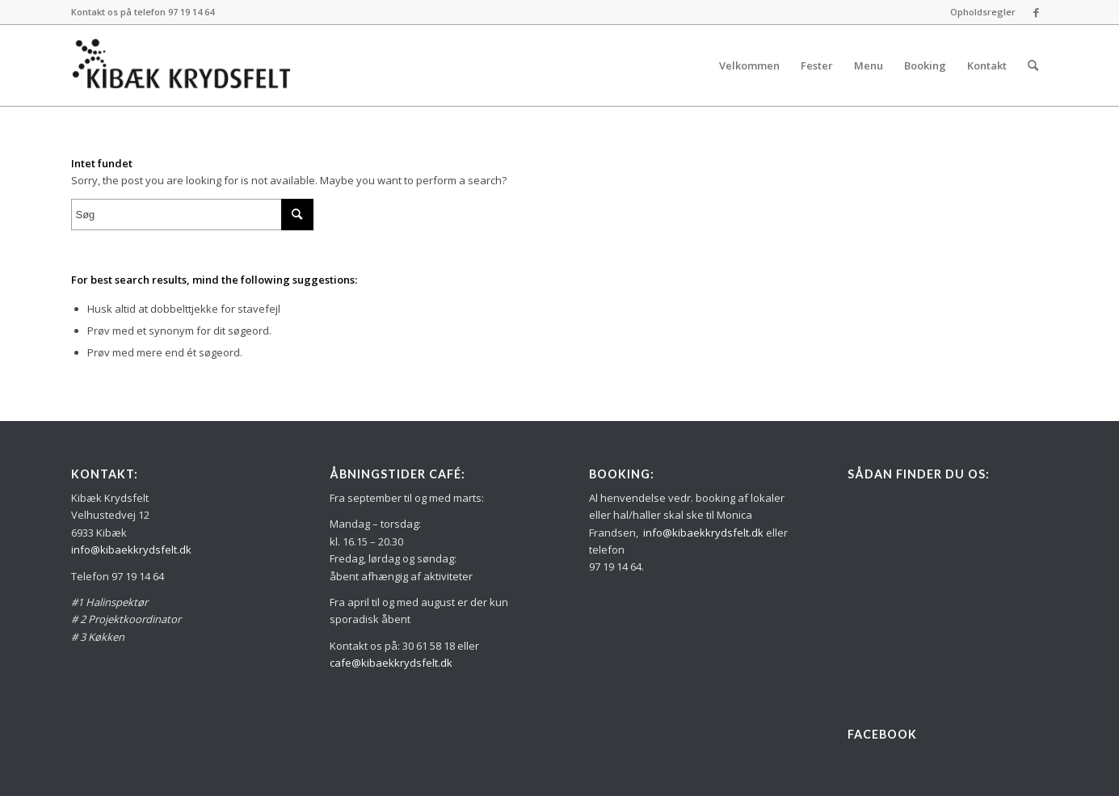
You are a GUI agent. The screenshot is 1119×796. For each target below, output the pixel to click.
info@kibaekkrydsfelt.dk (131, 549)
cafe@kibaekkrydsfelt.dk (391, 662)
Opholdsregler (983, 12)
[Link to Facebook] (1036, 12)
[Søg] (1033, 65)
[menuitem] (979, 12)
